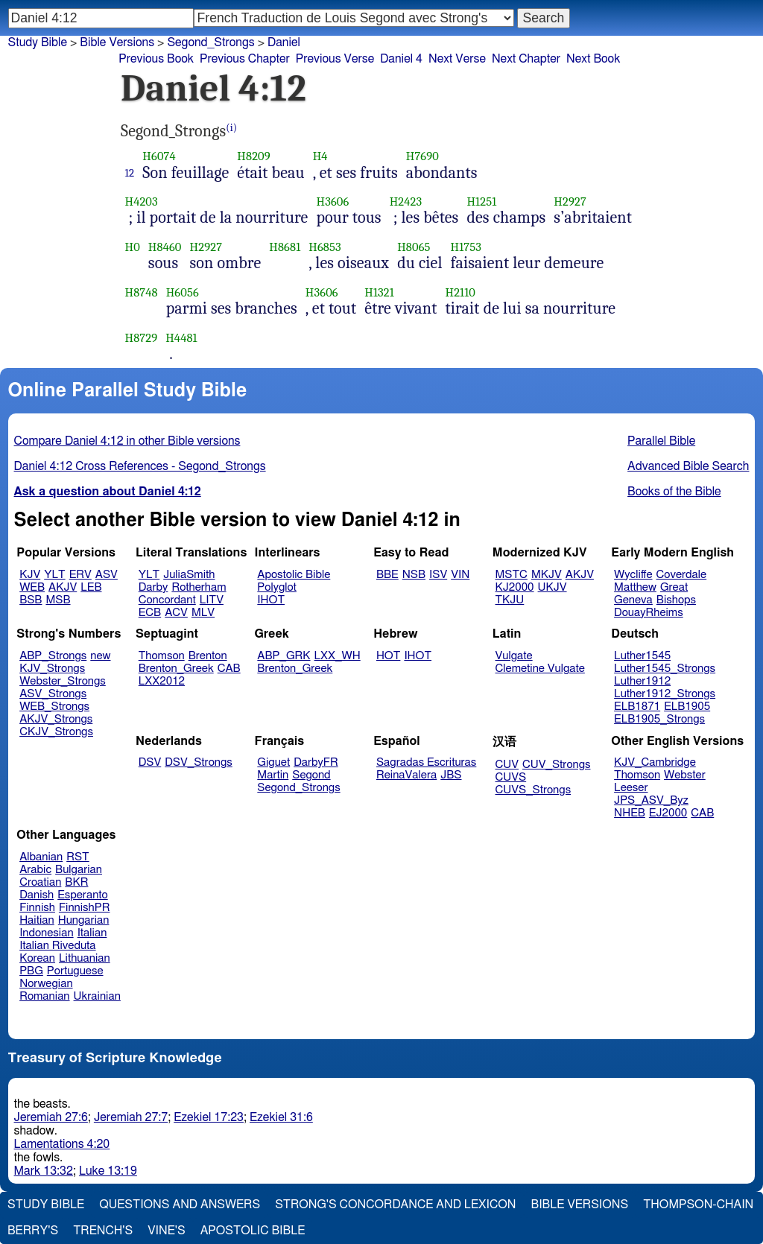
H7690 (422, 156)
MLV (203, 612)
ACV (176, 612)
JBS (450, 775)
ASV (106, 574)
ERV (80, 574)
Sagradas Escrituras (426, 762)
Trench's (103, 1231)
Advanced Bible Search (688, 466)
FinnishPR (84, 907)
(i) (231, 127)
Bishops (676, 600)
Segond (311, 775)
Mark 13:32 (43, 1171)
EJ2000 (668, 813)
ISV (438, 574)
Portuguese (75, 971)
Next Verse (457, 59)
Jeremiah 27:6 (51, 1117)
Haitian (36, 920)
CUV (507, 764)
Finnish (37, 907)
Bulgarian (78, 869)
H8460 (165, 247)
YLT (54, 574)
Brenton (208, 655)
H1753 (466, 247)
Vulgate (514, 655)
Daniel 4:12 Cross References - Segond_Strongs (140, 466)
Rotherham (198, 587)
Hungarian (84, 920)
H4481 (181, 338)
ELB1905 (687, 706)
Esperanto (82, 895)
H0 (132, 247)
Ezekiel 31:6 (281, 1117)
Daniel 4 (401, 59)
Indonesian (46, 933)
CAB (229, 668)
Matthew (635, 587)
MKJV (546, 574)
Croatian (40, 882)
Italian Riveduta (57, 945)
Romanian (44, 996)
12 (130, 173)
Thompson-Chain (698, 1204)
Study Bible (37, 42)
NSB (413, 574)
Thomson (162, 655)
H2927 (570, 201)
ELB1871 (637, 706)
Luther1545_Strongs (664, 668)
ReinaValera (406, 775)
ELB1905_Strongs (659, 719)
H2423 (406, 201)
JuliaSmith (189, 574)
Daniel (283, 42)
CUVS (511, 777)
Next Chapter (526, 59)
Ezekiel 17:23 (209, 1117)
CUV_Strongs (556, 764)
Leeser (631, 787)
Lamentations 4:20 (62, 1144)
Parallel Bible (661, 441)
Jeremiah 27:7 (131, 1117)
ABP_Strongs (52, 655)
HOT (388, 655)
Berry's (32, 1231)
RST (77, 857)
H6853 (324, 247)
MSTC (512, 574)
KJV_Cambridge (655, 762)
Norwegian (45, 983)
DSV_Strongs (198, 762)
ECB (150, 612)
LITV (212, 600)
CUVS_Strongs (534, 790)
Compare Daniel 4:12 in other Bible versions (127, 441)
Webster (685, 775)
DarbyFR (316, 762)
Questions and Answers (179, 1204)
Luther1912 (642, 681)
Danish (36, 895)
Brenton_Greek (176, 668)
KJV (29, 574)
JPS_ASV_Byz (651, 800)
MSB (57, 600)
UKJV (552, 587)
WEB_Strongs (54, 706)
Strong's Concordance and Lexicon (395, 1204)
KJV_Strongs (52, 668)
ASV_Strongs (52, 693)
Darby (153, 587)
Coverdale (681, 574)
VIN (460, 574)
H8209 (253, 156)
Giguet (273, 762)
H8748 (141, 292)
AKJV (62, 587)
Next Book (593, 59)
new (100, 655)
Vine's (166, 1231)
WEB (32, 587)
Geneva (633, 600)
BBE (387, 574)
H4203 (141, 201)
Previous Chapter (245, 59)
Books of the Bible (674, 492)
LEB (90, 587)
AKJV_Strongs (55, 719)
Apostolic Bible (252, 1231)
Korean (37, 958)
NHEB (629, 813)
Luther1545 (642, 655)
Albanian (41, 857)
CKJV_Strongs (56, 731)
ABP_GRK (283, 655)
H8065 (413, 247)
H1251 (481, 201)
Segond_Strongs (210, 42)
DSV (150, 762)
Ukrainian (97, 996)
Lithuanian (84, 958)
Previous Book (156, 59)
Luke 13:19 (108, 1171)
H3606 (333, 201)
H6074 (158, 156)
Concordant (167, 600)
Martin (272, 775)
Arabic (35, 869)
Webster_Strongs (62, 681)
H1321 (379, 292)
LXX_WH (337, 655)
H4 (320, 156)
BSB (30, 600)
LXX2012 (162, 681)
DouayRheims (648, 612)
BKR (76, 882)
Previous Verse (335, 59)
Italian (92, 933)
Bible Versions (117, 42)
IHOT (271, 600)
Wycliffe (633, 574)
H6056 (182, 292)
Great (674, 587)
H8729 (141, 338)
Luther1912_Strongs (664, 693)
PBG (31, 971)
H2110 (461, 292)
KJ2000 (515, 587)
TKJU (510, 600)
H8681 (284, 247)
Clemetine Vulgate (540, 668)
